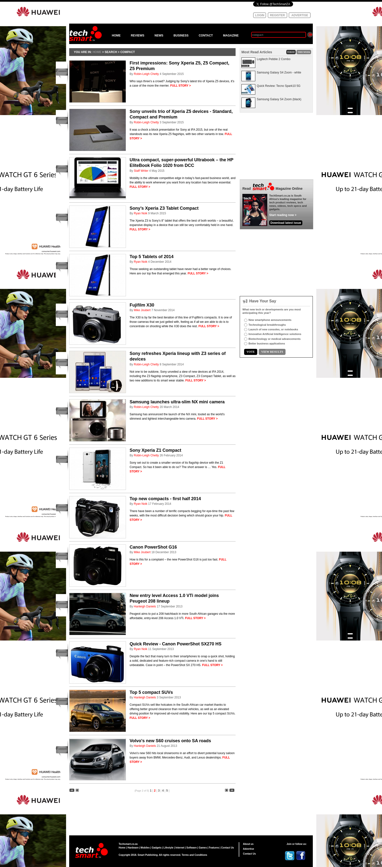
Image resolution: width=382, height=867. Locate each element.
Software (191, 847)
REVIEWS (137, 35)
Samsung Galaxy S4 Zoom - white (279, 72)
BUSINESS (180, 35)
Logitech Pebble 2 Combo (273, 59)
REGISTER (277, 15)
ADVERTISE (299, 15)
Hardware (133, 847)
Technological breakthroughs (267, 324)
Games (203, 847)
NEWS (158, 35)
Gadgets (157, 847)
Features (214, 847)
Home (122, 847)
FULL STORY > (180, 85)
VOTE (251, 351)
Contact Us (227, 847)
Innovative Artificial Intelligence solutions (274, 334)
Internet (179, 847)
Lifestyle (168, 847)
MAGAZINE (231, 35)
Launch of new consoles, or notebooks (273, 329)
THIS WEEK (303, 52)
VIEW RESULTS (272, 351)
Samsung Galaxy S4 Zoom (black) (279, 99)
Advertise (248, 849)
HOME (116, 35)
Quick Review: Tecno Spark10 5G (278, 86)
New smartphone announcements (269, 319)
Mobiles (145, 847)
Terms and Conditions (194, 855)
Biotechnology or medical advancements (274, 338)
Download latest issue (285, 223)
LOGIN (259, 15)
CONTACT (206, 35)
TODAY (291, 52)
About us (248, 844)
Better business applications (266, 343)
